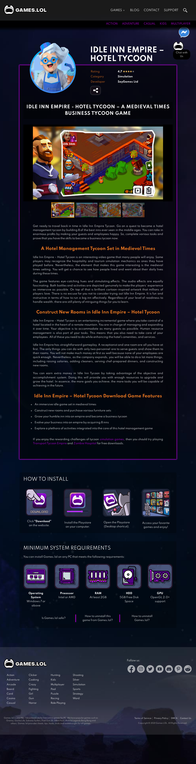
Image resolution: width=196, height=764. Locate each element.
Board (10, 689)
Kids (163, 23)
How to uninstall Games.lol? (142, 618)
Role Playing (58, 703)
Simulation (125, 76)
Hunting (55, 675)
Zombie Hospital (85, 443)
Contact (151, 10)
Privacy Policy (161, 718)
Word (76, 698)
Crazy (32, 684)
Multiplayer (180, 23)
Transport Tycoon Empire (50, 443)
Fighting (33, 689)
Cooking (34, 680)
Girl (31, 694)
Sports (76, 689)
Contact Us (185, 718)
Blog (134, 10)
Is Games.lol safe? (54, 618)
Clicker (33, 675)
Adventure (130, 23)
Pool (53, 689)
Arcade (11, 684)
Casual (149, 23)
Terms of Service (142, 718)
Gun (31, 698)
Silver (76, 680)
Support (171, 10)
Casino (11, 698)
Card (10, 694)
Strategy (78, 694)
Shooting (78, 675)
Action (112, 23)
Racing (55, 698)
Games (116, 10)
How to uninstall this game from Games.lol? (97, 618)
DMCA (174, 718)
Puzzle (55, 694)
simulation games (112, 439)
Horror (33, 703)
